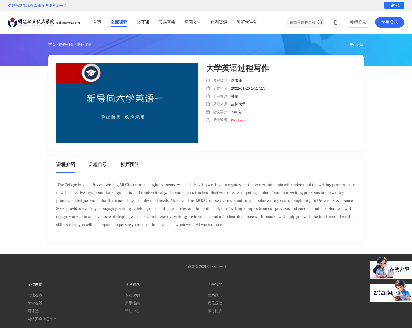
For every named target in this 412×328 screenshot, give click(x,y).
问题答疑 (394, 5)
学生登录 (389, 22)
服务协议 (215, 311)
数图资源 (218, 22)
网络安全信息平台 (42, 319)
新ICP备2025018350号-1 (206, 266)
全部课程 (119, 22)
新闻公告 (192, 22)
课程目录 (97, 164)
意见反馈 (215, 303)
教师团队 (129, 164)
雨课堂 (33, 311)
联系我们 (215, 295)
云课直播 (166, 22)
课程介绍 (65, 164)
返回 (360, 44)
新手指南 (132, 303)
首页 (97, 22)
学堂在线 (35, 303)
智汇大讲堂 (247, 22)
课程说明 (132, 295)
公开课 (143, 22)
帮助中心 (132, 311)
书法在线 (35, 295)
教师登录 (358, 22)
